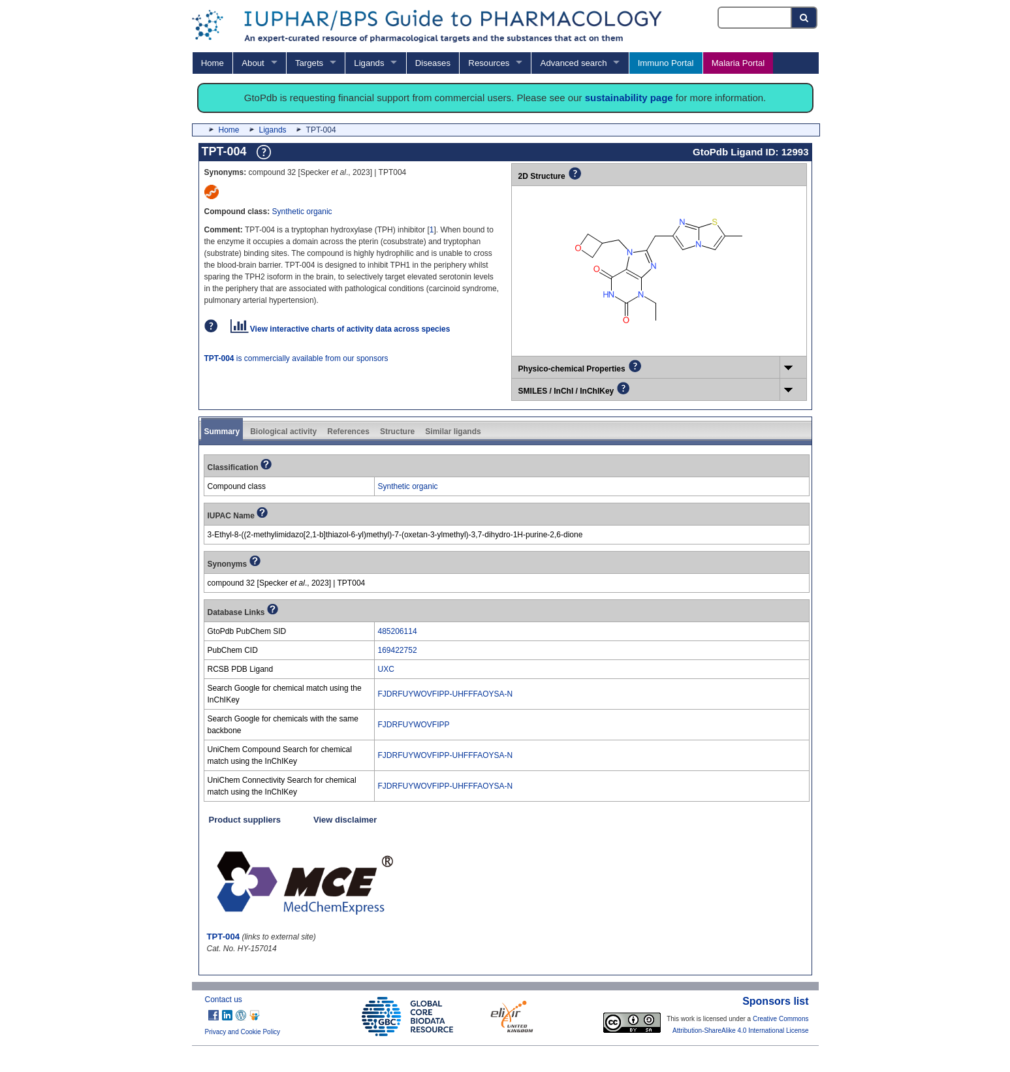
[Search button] (804, 18)
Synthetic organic (302, 211)
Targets (309, 63)
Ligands (369, 63)
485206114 (397, 631)
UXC (386, 669)
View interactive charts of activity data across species (340, 329)
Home (212, 63)
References (348, 431)
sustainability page (629, 97)
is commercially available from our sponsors (296, 358)
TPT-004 (223, 936)
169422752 (397, 650)
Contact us (223, 999)
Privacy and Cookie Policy (243, 1031)
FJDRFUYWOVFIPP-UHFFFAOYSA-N (445, 694)
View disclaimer (345, 820)
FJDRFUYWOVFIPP (414, 724)
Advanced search (574, 63)
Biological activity (283, 431)
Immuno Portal (666, 63)
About (253, 63)
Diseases (432, 63)
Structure (397, 431)
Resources (488, 63)
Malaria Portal (738, 63)
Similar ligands (453, 431)
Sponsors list (775, 1001)
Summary (222, 431)
